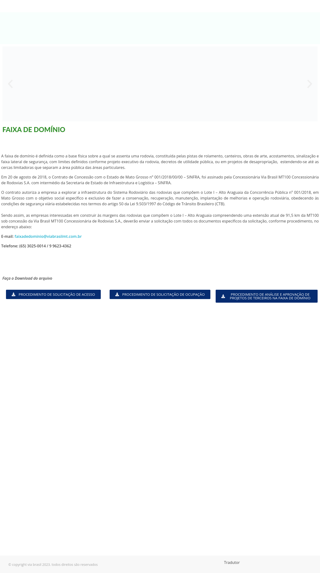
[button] (10, 83)
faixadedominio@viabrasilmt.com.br (48, 236)
